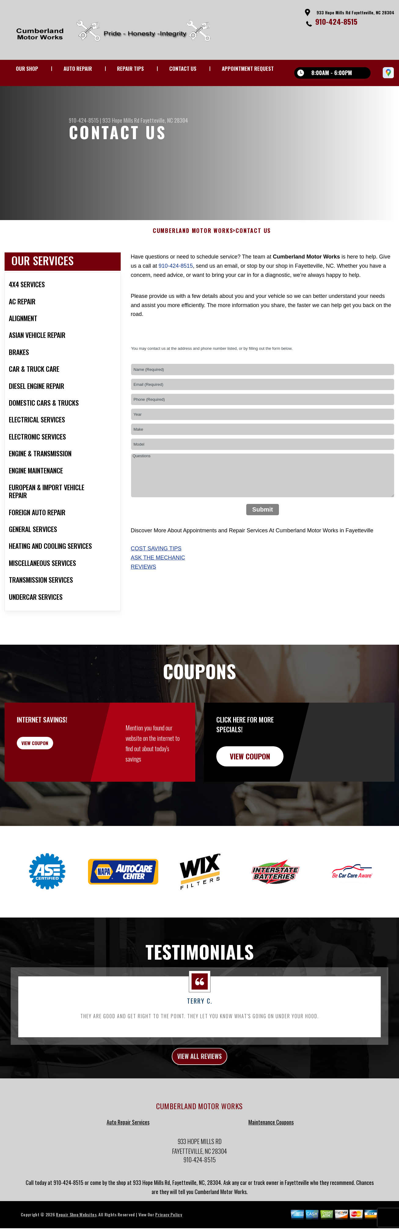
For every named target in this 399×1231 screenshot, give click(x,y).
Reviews (143, 591)
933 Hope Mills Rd (120, 120)
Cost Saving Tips (156, 572)
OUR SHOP (27, 68)
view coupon (50, 770)
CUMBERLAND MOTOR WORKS (193, 254)
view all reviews (199, 1081)
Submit (262, 533)
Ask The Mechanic (158, 581)
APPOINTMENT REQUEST (248, 68)
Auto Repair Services (128, 1149)
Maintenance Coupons (271, 1149)
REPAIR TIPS (130, 68)
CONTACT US (182, 68)
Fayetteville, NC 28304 (164, 120)
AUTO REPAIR (78, 68)
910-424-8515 (336, 21)
